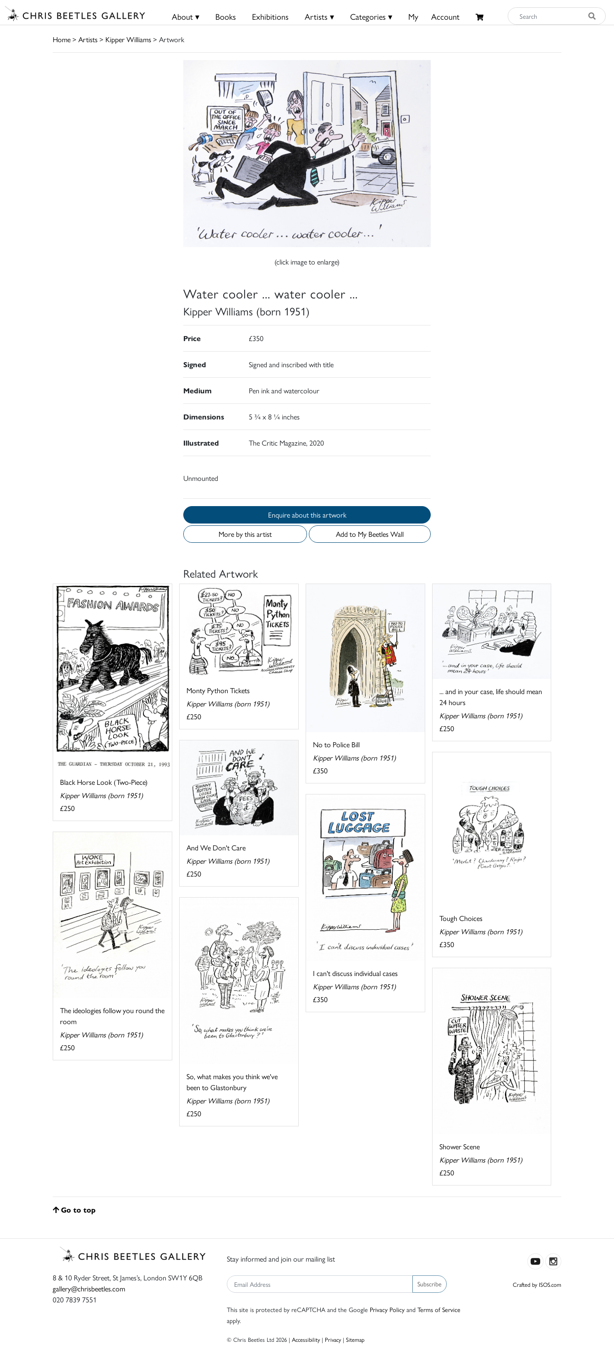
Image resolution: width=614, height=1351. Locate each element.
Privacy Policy (387, 1309)
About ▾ (185, 16)
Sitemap (355, 1339)
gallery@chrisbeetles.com (89, 1288)
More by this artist (245, 534)
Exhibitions (270, 16)
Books (225, 16)
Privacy (333, 1339)
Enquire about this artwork (307, 514)
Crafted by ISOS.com (537, 1284)
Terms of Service (438, 1309)
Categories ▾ (371, 16)
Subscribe (429, 1283)
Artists (88, 39)
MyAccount (434, 16)
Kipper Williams (128, 39)
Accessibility (306, 1339)
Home (62, 39)
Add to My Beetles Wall (370, 534)
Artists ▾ (319, 16)
